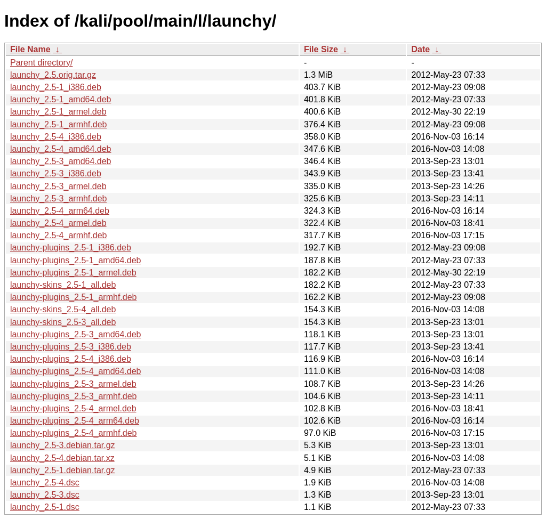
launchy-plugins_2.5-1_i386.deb (70, 247)
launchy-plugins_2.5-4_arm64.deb (74, 420)
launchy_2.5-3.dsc (44, 494)
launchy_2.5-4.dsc (44, 482)
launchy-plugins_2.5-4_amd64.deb (75, 371)
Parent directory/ (41, 62)
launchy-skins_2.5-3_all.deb (63, 322)
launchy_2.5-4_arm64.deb (59, 210)
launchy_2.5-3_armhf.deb (58, 198)
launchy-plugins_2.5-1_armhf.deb (73, 297)
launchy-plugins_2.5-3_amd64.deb (75, 334)
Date (420, 49)
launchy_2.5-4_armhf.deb (58, 235)
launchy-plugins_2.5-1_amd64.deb (75, 260)
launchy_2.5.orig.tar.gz (53, 74)
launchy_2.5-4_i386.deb (55, 136)
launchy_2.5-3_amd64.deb (60, 161)
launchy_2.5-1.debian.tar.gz (62, 470)
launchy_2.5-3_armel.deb (58, 186)
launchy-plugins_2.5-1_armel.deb (73, 272)
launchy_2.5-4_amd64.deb (60, 148)
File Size (321, 49)
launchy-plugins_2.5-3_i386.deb (70, 346)
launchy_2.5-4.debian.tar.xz (62, 458)
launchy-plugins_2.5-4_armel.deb (73, 408)
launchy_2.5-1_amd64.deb (60, 99)
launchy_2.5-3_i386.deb (55, 173)
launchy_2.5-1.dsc (44, 507)
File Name (30, 49)
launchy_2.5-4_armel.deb (58, 223)
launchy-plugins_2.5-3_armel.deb (73, 383)
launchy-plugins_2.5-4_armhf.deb (73, 432)
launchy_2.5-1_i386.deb (55, 87)
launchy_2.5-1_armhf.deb (58, 124)
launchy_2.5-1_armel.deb (58, 111)
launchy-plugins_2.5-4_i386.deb (70, 358)
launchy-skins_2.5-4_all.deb (63, 309)
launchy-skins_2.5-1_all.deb (63, 284)
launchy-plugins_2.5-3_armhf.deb (73, 396)
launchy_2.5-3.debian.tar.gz (62, 445)
